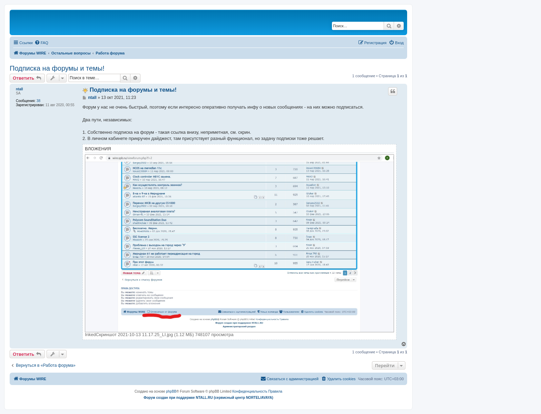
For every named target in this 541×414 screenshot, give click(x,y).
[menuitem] (41, 43)
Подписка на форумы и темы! (57, 68)
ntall (19, 89)
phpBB (171, 391)
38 (38, 101)
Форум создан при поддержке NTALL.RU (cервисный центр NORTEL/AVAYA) (208, 398)
